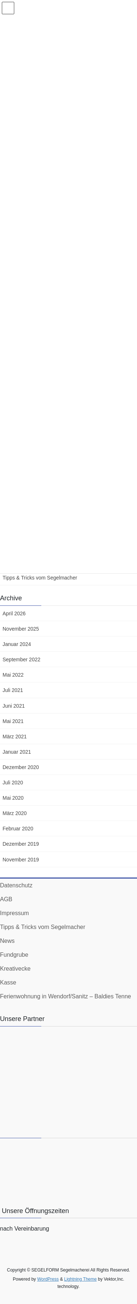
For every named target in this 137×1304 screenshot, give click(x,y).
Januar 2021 (17, 752)
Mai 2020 (13, 798)
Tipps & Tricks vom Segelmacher (40, 578)
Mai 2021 (13, 721)
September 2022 (22, 659)
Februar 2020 (18, 828)
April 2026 (14, 613)
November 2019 (21, 860)
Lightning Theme (80, 1279)
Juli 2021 (13, 690)
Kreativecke (15, 968)
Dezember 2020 (21, 767)
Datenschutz (16, 885)
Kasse (8, 982)
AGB (6, 899)
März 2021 (15, 736)
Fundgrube (14, 955)
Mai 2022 (13, 675)
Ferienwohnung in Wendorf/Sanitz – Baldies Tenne (65, 996)
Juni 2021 (14, 706)
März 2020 (15, 813)
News (7, 941)
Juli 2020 (13, 782)
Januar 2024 (17, 644)
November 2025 (21, 629)
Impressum (14, 913)
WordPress (48, 1279)
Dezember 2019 (21, 844)
